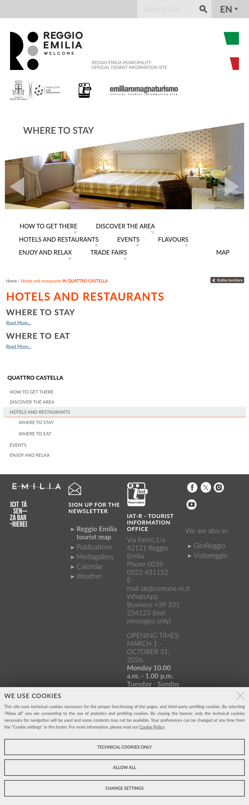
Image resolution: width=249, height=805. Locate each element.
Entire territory (227, 280)
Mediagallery (95, 556)
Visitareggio (211, 555)
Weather (89, 576)
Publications (94, 547)
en (226, 9)
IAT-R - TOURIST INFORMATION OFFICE (150, 522)
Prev (14, 186)
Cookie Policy (151, 727)
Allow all (124, 767)
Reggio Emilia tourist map (97, 532)
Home (11, 281)
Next (234, 186)
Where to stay (58, 130)
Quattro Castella (35, 377)
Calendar (90, 566)
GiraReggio (209, 545)
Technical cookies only (124, 747)
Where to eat (38, 335)
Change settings (124, 788)
